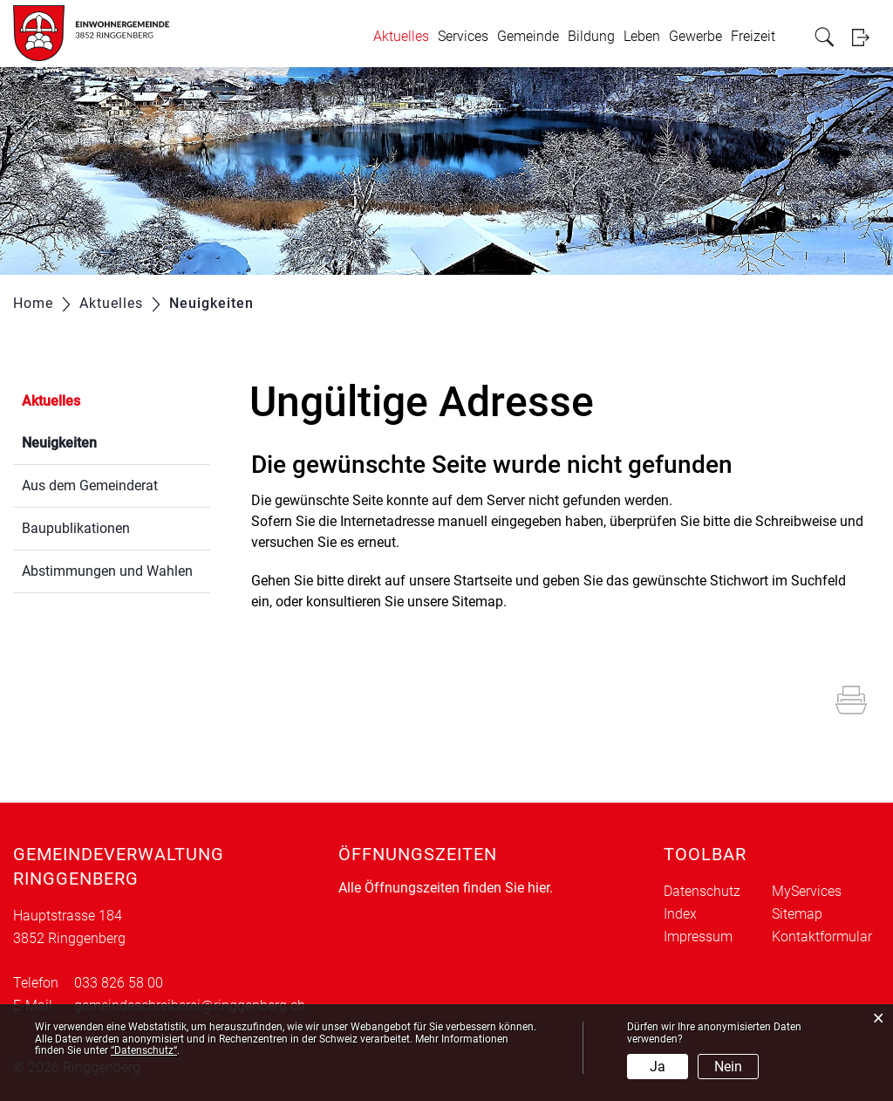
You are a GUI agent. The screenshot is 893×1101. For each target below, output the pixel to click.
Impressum (698, 936)
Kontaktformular (822, 936)
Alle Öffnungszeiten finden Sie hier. (445, 887)
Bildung (591, 36)
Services (463, 36)
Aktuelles (401, 36)
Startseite (482, 580)
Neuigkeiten (101, 441)
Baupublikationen (76, 528)
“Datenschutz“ (144, 1050)
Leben (642, 36)
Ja (657, 1066)
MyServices (807, 891)
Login (866, 37)
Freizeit (753, 36)
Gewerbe (695, 36)
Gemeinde (528, 36)
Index (680, 914)
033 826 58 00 (118, 982)
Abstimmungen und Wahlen (107, 571)
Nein (728, 1066)
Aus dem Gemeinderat (90, 485)
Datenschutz (702, 891)
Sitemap (797, 914)
